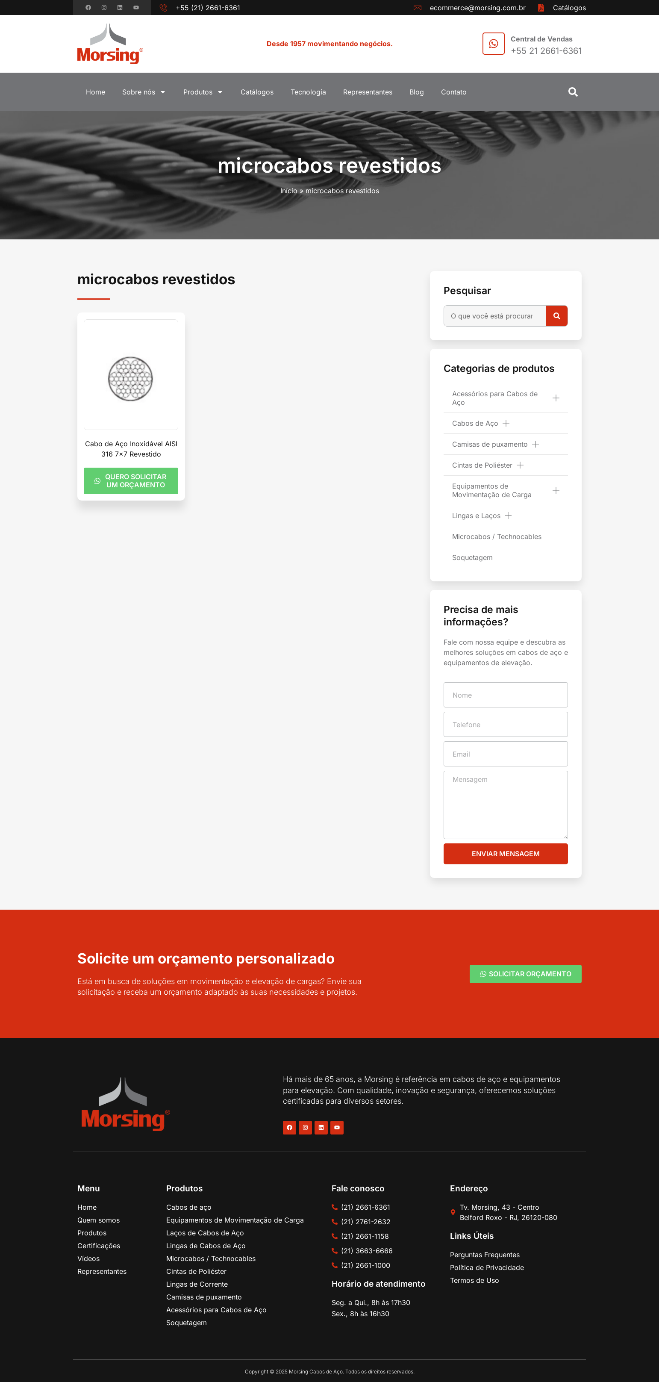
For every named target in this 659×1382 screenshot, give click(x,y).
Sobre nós (144, 92)
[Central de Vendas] (493, 43)
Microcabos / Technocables (496, 536)
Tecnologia (308, 92)
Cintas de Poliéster (488, 465)
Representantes (367, 92)
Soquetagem (472, 557)
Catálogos (257, 92)
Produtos (203, 92)
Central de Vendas (542, 39)
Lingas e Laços (482, 515)
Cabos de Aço (480, 423)
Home (95, 92)
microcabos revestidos (329, 165)
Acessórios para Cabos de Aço (505, 398)
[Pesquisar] (557, 316)
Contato (454, 92)
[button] (573, 91)
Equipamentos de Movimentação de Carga (505, 490)
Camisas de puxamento (495, 444)
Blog (416, 92)
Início (288, 190)
